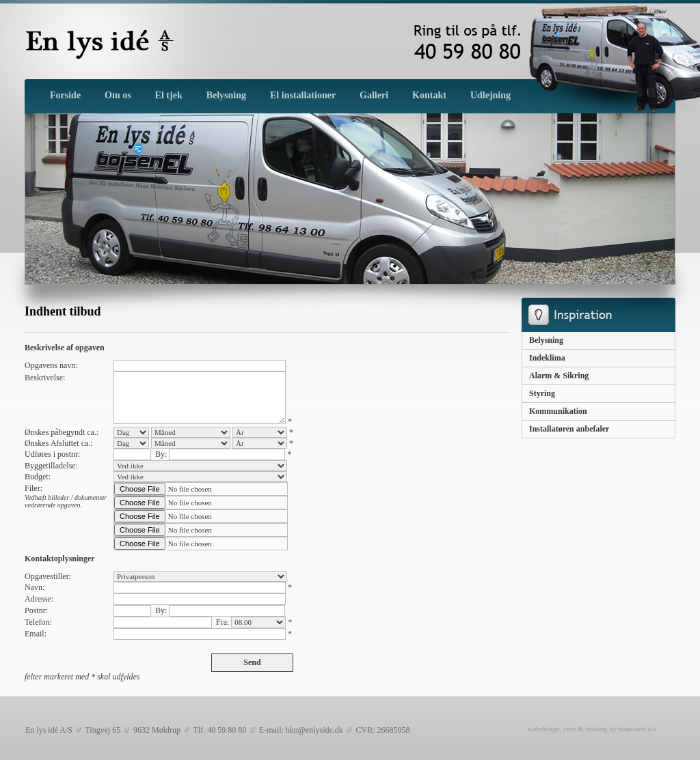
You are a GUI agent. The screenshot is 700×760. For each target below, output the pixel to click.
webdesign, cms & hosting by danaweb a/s (592, 728)
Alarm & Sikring (559, 375)
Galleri (374, 95)
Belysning (546, 340)
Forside (65, 95)
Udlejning (490, 95)
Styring (542, 393)
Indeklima (547, 358)
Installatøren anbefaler (569, 429)
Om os (118, 95)
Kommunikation (558, 411)
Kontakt (429, 95)
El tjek (169, 95)
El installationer (303, 95)
